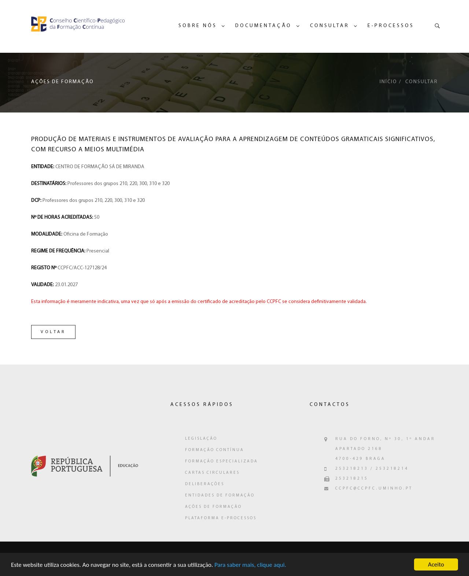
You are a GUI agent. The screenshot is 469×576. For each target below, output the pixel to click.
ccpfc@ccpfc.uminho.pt (374, 489)
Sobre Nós (197, 26)
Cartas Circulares (212, 473)
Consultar (329, 26)
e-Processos (391, 26)
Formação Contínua (214, 450)
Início (388, 82)
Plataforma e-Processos (220, 518)
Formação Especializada (221, 461)
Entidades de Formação (220, 496)
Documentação (263, 26)
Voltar (53, 332)
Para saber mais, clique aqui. (250, 566)
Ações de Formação (213, 507)
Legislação (201, 439)
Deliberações (204, 484)
